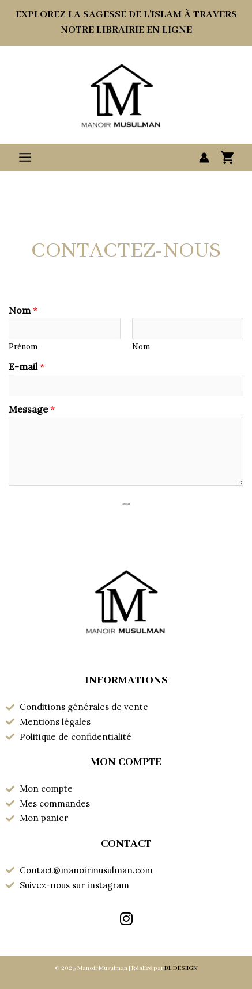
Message (32, 409)
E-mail (26, 366)
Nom (23, 310)
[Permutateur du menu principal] (25, 157)
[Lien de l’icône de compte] (204, 157)
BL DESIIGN (181, 968)
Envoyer (126, 504)
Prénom (23, 346)
